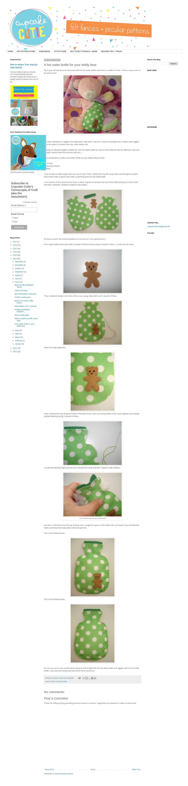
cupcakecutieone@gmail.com (158, 226)
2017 (15, 242)
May (17, 330)
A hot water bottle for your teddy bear (25, 325)
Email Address (18, 205)
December (19, 262)
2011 (15, 348)
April (17, 334)
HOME (10, 51)
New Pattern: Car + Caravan (26, 306)
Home (93, 770)
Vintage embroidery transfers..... (22, 311)
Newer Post (49, 770)
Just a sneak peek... (22, 315)
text (15, 221)
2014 (15, 252)
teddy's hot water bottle (59, 681)
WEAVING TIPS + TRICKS (111, 51)
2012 (15, 259)
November (19, 265)
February (18, 341)
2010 (15, 352)
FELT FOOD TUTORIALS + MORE (83, 51)
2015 (15, 249)
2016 (15, 245)
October (18, 268)
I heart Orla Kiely (21, 291)
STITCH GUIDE (60, 51)
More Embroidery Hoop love (25, 294)
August (18, 275)
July (17, 279)
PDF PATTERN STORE (26, 51)
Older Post (136, 770)
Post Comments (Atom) (64, 774)
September (19, 272)
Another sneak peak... (23, 297)
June (17, 282)
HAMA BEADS (44, 51)
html (16, 218)
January (18, 344)
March (17, 337)
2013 (15, 255)
